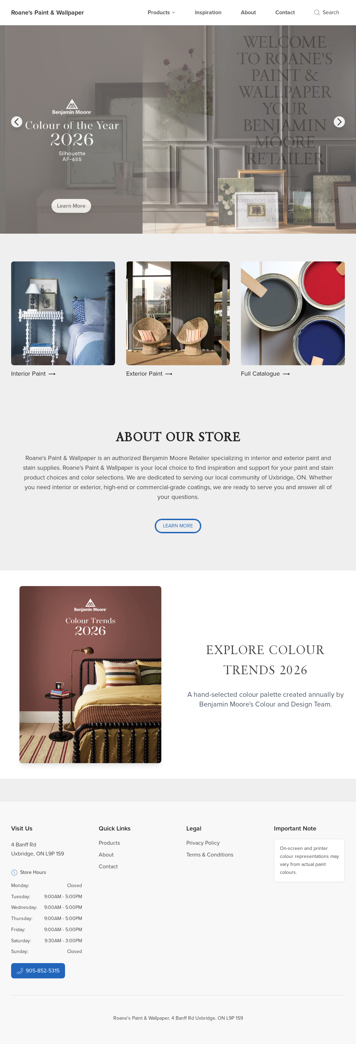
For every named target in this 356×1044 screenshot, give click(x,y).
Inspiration (208, 12)
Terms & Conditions (209, 855)
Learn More (71, 206)
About (248, 12)
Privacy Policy (203, 843)
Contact (285, 12)
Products (162, 12)
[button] (16, 121)
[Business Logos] (47, 12)
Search (326, 12)
